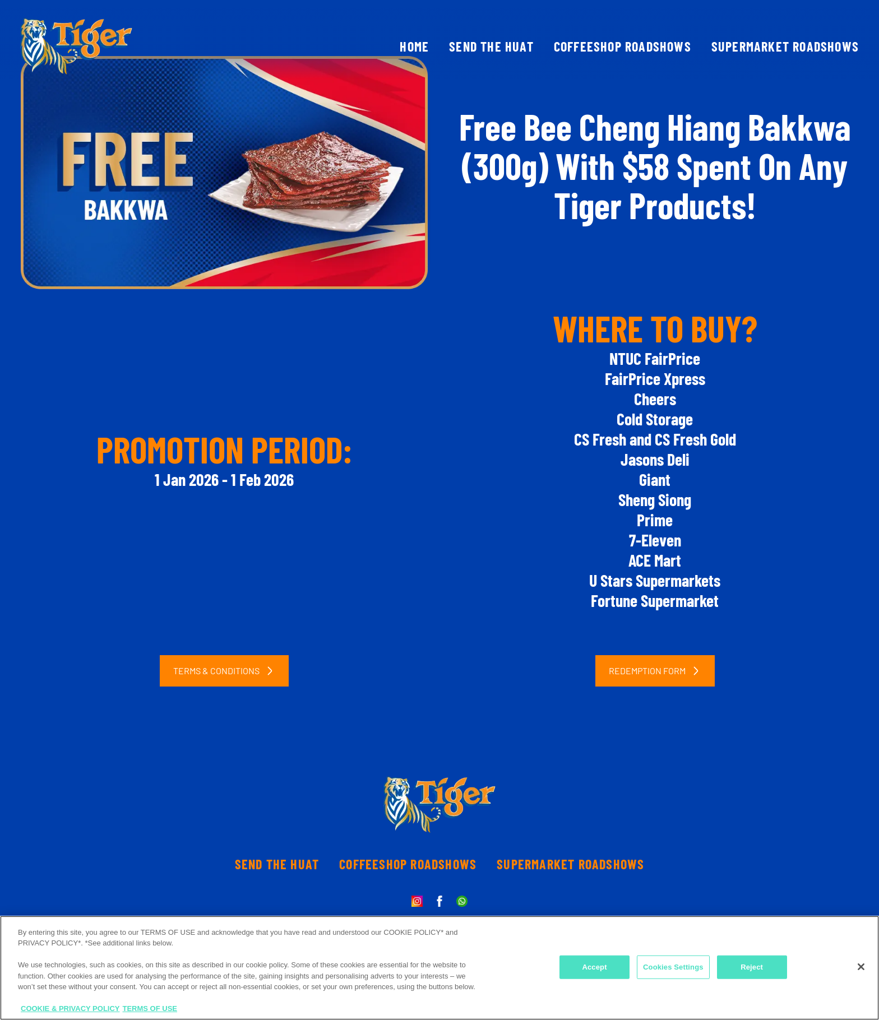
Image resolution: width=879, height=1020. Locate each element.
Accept (594, 967)
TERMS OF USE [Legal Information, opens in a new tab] (150, 1008)
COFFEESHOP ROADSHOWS (622, 46)
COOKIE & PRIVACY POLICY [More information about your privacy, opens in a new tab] (70, 1008)
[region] (439, 968)
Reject (752, 967)
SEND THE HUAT (491, 46)
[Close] (861, 966)
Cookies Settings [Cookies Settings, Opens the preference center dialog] (673, 967)
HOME (414, 46)
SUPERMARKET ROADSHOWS (785, 46)
